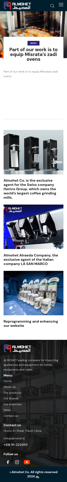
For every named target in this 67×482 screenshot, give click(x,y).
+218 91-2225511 (16, 445)
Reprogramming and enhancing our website (31, 323)
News (33, 43)
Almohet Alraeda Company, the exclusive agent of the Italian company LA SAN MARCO (31, 259)
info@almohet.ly (14, 438)
